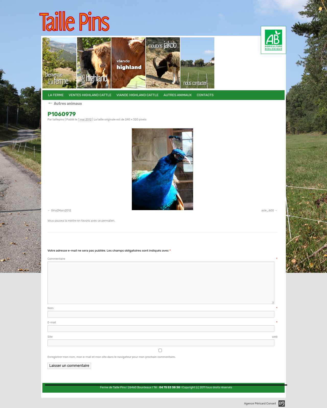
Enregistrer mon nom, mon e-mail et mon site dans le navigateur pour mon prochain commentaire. (112, 357)
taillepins (58, 119)
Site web (162, 336)
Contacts (197, 62)
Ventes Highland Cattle (94, 62)
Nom (162, 308)
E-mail (162, 322)
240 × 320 (131, 119)
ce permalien (106, 220)
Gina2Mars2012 (61, 210)
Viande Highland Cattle (128, 62)
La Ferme (59, 62)
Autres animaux (163, 62)
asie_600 (267, 210)
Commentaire (162, 258)
